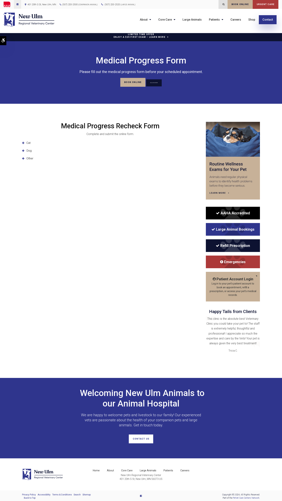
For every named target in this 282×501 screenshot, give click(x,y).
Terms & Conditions (62, 493)
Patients (214, 19)
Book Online (240, 4)
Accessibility (44, 493)
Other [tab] (29, 158)
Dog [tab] (29, 150)
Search (77, 493)
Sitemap (86, 493)
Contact (267, 19)
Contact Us (141, 438)
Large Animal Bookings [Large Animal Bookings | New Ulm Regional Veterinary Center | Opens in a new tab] (233, 229)
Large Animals (192, 19)
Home (96, 469)
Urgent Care (265, 4)
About (144, 19)
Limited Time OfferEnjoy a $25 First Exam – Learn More (139, 35)
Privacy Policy (29, 493)
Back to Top (29, 496)
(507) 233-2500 (70, 4)
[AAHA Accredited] (233, 212)
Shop (251, 19)
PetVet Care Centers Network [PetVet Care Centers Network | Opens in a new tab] (246, 496)
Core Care (165, 19)
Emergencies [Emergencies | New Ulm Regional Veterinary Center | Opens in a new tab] (233, 261)
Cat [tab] (28, 142)
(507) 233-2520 (120, 4)
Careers (235, 19)
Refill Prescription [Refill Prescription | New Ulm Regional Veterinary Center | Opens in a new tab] (233, 245)
